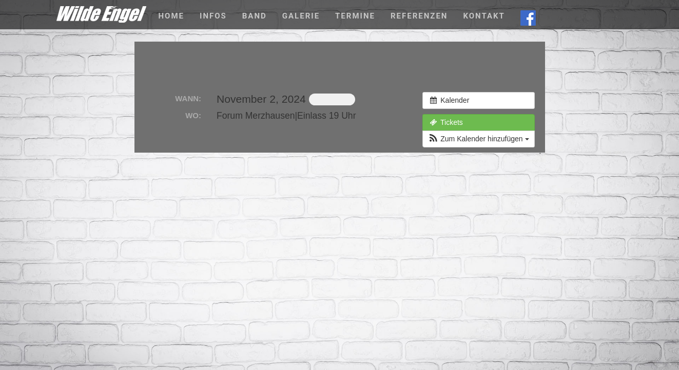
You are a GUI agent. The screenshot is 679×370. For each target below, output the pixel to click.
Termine (355, 16)
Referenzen (419, 16)
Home (172, 16)
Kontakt (484, 16)
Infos (213, 16)
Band (254, 16)
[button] (478, 139)
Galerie (301, 16)
